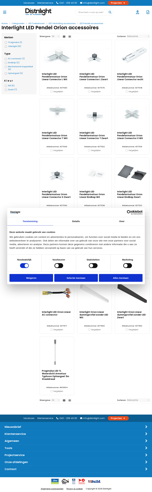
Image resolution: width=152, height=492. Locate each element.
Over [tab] (122, 221)
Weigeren (31, 277)
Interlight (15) (14, 46)
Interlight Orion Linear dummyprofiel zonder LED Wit (94, 314)
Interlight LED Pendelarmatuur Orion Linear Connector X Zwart (56, 194)
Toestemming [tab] (30, 221)
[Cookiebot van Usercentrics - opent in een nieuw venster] (129, 212)
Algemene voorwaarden (52, 488)
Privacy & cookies (75, 488)
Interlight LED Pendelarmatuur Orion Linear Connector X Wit (130, 135)
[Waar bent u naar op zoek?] (110, 12)
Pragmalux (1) (15, 42)
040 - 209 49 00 (66, 2)
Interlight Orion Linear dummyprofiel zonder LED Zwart (131, 314)
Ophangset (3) (15, 73)
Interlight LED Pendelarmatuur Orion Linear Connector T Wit (55, 135)
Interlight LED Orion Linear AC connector (56, 313)
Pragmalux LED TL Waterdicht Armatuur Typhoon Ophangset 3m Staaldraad (55, 375)
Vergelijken (58, 91)
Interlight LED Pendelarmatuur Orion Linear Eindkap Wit (92, 194)
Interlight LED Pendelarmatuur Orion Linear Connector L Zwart (94, 76)
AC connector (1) (16, 58)
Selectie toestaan (76, 277)
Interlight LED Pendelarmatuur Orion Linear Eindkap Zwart (129, 194)
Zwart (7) (12, 89)
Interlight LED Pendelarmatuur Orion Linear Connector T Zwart (94, 135)
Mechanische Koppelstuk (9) (20, 68)
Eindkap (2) (13, 62)
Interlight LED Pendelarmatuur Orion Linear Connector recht (130, 76)
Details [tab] (76, 221)
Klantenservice (45, 2)
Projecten (118, 2)
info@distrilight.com (92, 2)
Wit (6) (11, 85)
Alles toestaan (121, 277)
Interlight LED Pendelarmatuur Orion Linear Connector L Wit (54, 76)
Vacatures (28, 2)
